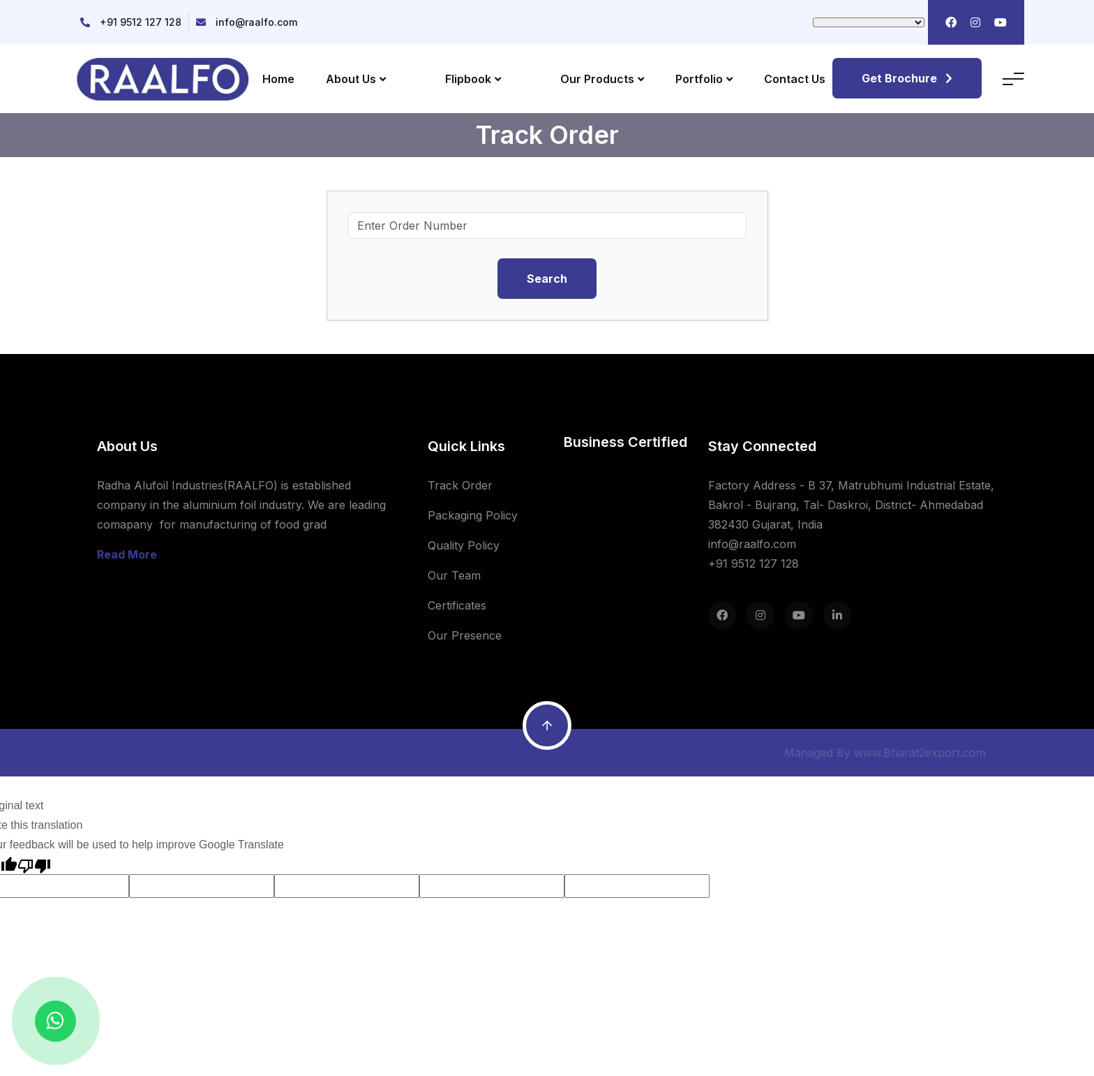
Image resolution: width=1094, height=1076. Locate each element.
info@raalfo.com (256, 22)
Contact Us (794, 79)
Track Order (460, 485)
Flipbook (473, 79)
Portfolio (704, 79)
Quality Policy (464, 545)
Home (278, 79)
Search (547, 279)
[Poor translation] (34, 864)
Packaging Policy (473, 515)
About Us (356, 79)
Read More (127, 554)
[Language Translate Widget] (868, 22)
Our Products (602, 79)
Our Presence (465, 635)
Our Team (454, 575)
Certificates (457, 605)
